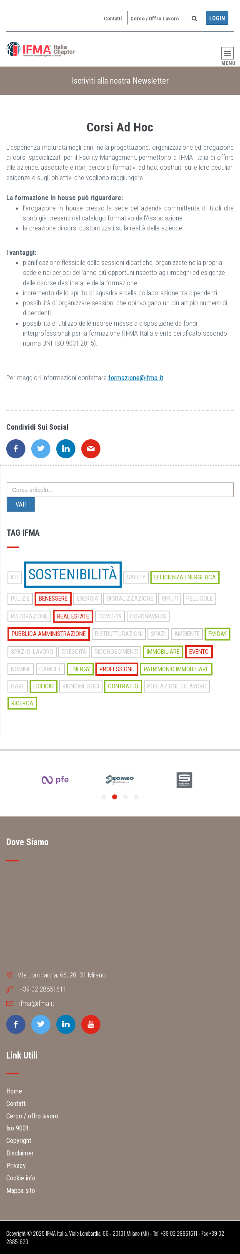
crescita (74, 651)
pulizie (20, 598)
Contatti (113, 18)
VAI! (20, 504)
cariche (50, 669)
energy (80, 669)
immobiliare (163, 651)
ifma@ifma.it (36, 1003)
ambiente (187, 634)
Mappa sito (20, 1191)
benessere (53, 598)
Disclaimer (20, 1153)
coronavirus (148, 616)
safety (136, 577)
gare (18, 686)
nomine (21, 669)
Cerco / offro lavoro (154, 18)
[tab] (120, 81)
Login (217, 18)
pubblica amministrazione (49, 634)
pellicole (199, 598)
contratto (123, 686)
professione (117, 669)
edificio (43, 686)
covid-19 (110, 616)
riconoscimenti (116, 651)
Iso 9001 (17, 1128)
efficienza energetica (185, 577)
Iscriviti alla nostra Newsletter (120, 81)
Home (14, 1091)
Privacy (16, 1166)
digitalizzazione (130, 598)
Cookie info (20, 1178)
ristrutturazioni (118, 634)
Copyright (18, 1141)
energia (87, 598)
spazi (158, 634)
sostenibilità (72, 574)
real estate (73, 616)
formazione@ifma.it (135, 377)
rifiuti (170, 598)
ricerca (22, 703)
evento (199, 651)
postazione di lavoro (177, 686)
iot (15, 577)
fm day (217, 634)
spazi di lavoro (32, 651)
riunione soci (80, 686)
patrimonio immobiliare (176, 669)
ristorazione (29, 616)
